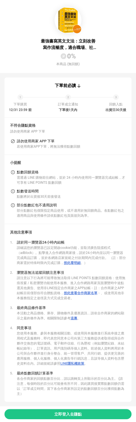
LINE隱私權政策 (72, 364)
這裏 (74, 318)
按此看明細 (72, 263)
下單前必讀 (65, 85)
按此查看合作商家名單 (80, 293)
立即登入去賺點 (68, 414)
